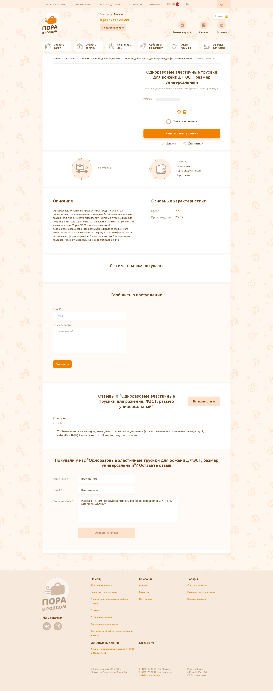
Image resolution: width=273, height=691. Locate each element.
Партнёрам (146, 599)
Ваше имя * (60, 482)
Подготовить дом (121, 46)
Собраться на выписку (151, 46)
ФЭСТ (179, 213)
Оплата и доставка (110, 4)
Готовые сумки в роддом (202, 592)
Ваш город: (107, 15)
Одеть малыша (181, 46)
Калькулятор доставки (105, 592)
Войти (221, 4)
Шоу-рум (154, 4)
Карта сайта (147, 642)
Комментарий (62, 328)
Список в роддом (53, 4)
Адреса (143, 585)
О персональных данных (105, 624)
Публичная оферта (102, 617)
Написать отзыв (204, 404)
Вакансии (145, 592)
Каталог (204, 27)
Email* (57, 312)
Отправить (65, 368)
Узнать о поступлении (182, 134)
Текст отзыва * (63, 504)
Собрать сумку (54, 46)
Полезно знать (81, 4)
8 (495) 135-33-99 (114, 21)
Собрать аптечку (86, 46)
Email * (57, 493)
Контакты (135, 4)
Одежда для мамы (214, 46)
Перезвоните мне (109, 29)
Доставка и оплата (102, 585)
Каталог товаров (197, 599)
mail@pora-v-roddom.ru (151, 675)
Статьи (95, 610)
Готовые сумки (182, 27)
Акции (173, 4)
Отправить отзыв (107, 535)
